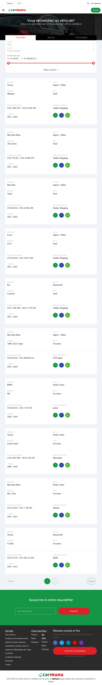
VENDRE (95, 10)
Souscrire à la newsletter (75, 651)
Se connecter (96, 3)
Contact (8, 665)
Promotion (9, 661)
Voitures (21, 38)
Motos (51, 38)
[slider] (8, 63)
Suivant (91, 581)
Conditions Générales (13, 657)
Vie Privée (9, 653)
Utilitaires (82, 38)
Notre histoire (10, 635)
